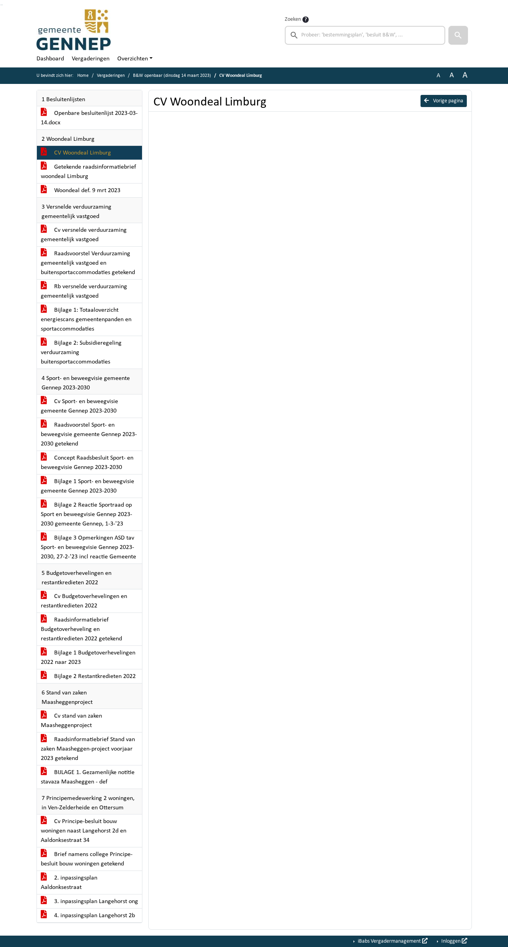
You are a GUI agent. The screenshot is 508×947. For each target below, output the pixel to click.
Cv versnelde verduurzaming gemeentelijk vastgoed (84, 235)
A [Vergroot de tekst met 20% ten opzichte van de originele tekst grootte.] (452, 75)
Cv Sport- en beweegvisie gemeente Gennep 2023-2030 (79, 406)
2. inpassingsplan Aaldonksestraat (69, 883)
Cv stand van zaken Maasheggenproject (71, 721)
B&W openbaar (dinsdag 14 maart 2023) (172, 75)
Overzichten (132, 59)
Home (83, 75)
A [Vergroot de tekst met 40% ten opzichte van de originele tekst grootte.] (465, 75)
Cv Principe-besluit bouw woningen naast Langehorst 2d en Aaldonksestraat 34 (83, 830)
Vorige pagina (443, 101)
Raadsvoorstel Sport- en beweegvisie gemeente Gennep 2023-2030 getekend (89, 434)
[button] (458, 35)
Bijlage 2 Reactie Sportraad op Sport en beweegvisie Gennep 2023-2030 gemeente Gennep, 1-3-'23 (86, 514)
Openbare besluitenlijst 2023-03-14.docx (89, 118)
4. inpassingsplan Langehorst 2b (88, 915)
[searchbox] (365, 35)
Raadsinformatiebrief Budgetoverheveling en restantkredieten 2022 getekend (81, 629)
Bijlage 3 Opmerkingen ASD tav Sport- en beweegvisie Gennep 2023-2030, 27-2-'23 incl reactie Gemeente (88, 547)
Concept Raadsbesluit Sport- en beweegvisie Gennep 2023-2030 (87, 463)
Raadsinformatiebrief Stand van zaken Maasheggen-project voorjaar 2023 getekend (88, 749)
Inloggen (453, 941)
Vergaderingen (90, 59)
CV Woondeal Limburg (76, 153)
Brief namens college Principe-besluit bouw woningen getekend (87, 859)
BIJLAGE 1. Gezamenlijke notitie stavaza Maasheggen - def (88, 777)
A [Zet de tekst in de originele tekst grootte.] (438, 76)
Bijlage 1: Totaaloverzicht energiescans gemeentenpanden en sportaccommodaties (86, 319)
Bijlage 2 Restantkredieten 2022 (88, 676)
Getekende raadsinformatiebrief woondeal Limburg (88, 172)
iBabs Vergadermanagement (392, 941)
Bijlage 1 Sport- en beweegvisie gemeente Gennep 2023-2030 (87, 486)
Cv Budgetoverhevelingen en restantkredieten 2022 (84, 601)
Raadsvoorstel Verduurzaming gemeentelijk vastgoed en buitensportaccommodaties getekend (88, 263)
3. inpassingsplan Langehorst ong (89, 901)
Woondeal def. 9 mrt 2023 (80, 190)
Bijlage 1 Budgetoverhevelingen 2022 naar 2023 (88, 657)
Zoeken (293, 19)
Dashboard (50, 59)
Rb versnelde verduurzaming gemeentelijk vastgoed (84, 291)
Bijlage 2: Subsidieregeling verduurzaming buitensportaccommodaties (81, 352)
